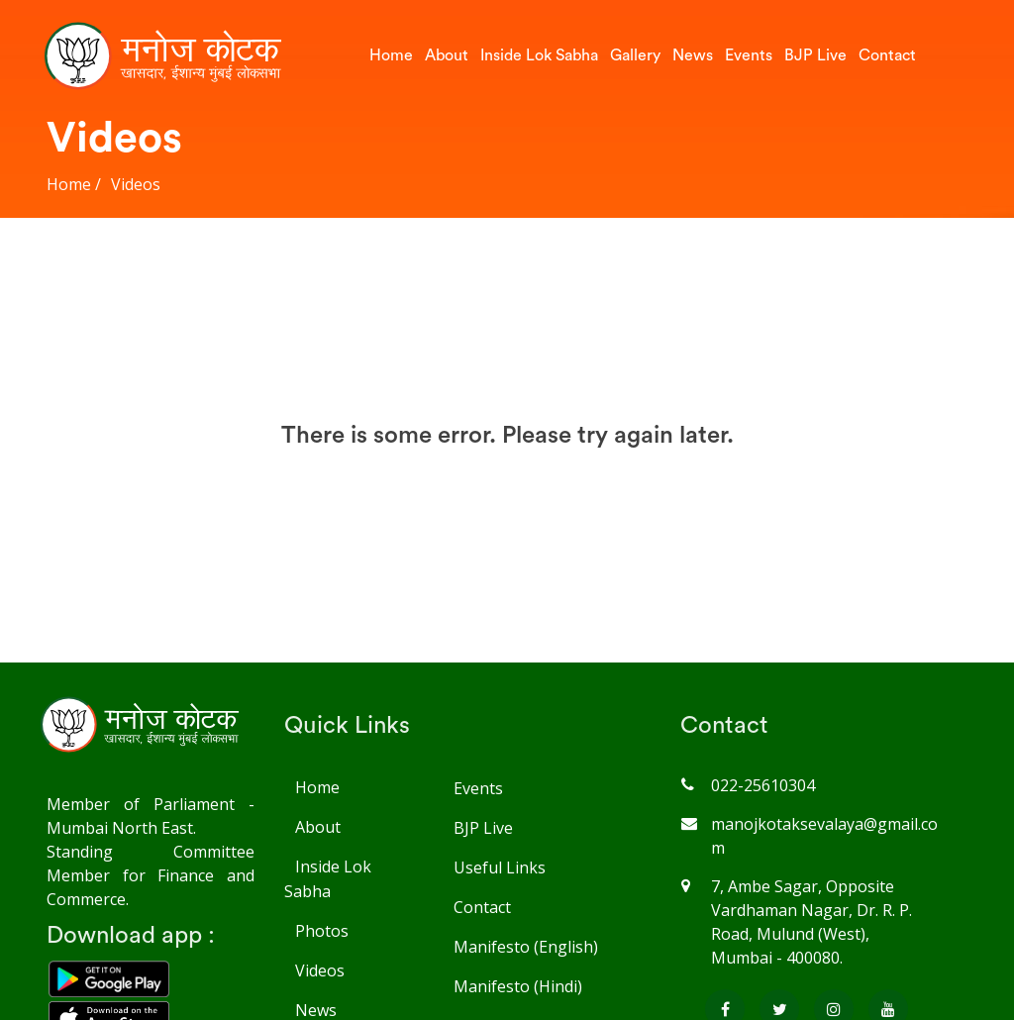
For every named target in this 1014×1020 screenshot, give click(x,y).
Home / (74, 184)
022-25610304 (763, 785)
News (692, 55)
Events (748, 55)
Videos (135, 184)
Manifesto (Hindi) (517, 986)
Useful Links (499, 867)
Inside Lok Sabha (539, 55)
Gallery (635, 55)
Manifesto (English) (525, 947)
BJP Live (815, 55)
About (446, 55)
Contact (887, 55)
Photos (321, 931)
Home (391, 55)
